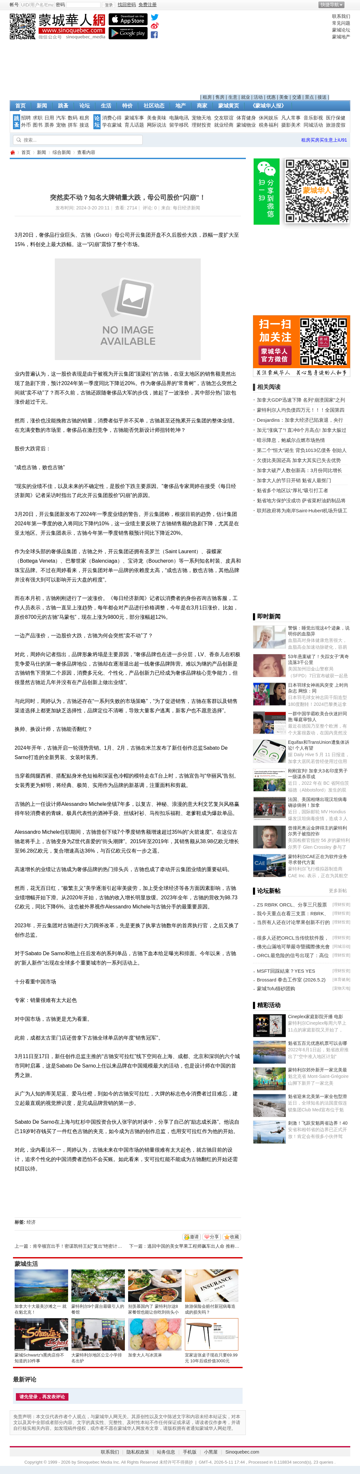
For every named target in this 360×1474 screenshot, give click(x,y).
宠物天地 (201, 117)
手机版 (190, 1452)
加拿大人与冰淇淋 (145, 1355)
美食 (283, 97)
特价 (127, 105)
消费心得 (112, 117)
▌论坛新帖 (267, 891)
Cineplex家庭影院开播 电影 (315, 1016)
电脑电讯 (179, 117)
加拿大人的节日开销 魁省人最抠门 (294, 480)
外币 (26, 125)
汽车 (61, 117)
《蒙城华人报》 (268, 105)
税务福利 (268, 125)
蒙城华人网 (12, 152)
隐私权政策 (137, 1452)
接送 (322, 97)
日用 (49, 117)
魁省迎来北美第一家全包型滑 (317, 1096)
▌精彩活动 (267, 1005)
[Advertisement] (264, 53)
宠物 (61, 125)
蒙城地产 (341, 36)
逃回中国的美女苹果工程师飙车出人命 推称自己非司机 (202, 1246)
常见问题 (341, 23)
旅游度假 (335, 125)
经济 (31, 1222)
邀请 (194, 1236)
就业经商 (224, 125)
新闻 (42, 105)
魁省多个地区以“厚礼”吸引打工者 (292, 490)
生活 (106, 105)
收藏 (234, 1236)
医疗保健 (335, 117)
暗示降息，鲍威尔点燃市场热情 (291, 440)
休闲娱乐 (268, 117)
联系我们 (341, 16)
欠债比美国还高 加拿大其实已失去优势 (299, 460)
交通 (296, 97)
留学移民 (179, 125)
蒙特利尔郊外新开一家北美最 (317, 1069)
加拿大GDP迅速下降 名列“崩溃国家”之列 (301, 400)
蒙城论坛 (341, 29)
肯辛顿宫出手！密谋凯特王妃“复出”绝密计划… (79, 1246)
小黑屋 (211, 1452)
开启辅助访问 (348, 4)
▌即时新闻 (267, 616)
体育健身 (246, 117)
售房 (219, 97)
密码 (60, 4)
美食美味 (156, 117)
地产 (180, 105)
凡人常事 (291, 117)
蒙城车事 (134, 117)
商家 (202, 105)
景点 (309, 97)
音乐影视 (313, 117)
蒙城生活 (26, 1264)
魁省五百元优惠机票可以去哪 (317, 1043)
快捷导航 (330, 4)
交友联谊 (224, 117)
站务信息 (166, 1452)
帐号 (14, 4)
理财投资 (201, 125)
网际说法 (156, 125)
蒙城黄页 (228, 105)
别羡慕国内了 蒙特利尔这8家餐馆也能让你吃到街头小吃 (153, 1312)
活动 (258, 97)
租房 (207, 97)
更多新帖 (338, 890)
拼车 (73, 125)
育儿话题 (134, 125)
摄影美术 (291, 125)
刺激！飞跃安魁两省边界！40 (318, 1123)
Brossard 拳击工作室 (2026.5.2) (291, 979)
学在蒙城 (112, 125)
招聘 (26, 117)
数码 (73, 117)
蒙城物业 (246, 125)
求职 (37, 117)
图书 (37, 125)
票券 (49, 125)
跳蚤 (63, 105)
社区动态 (154, 105)
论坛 (84, 105)
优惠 (271, 97)
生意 (232, 97)
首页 (20, 105)
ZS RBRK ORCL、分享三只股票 (292, 904)
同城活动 (313, 125)
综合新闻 (62, 152)
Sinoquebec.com (242, 1452)
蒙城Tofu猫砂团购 (276, 988)
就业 (245, 97)
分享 (214, 1236)
